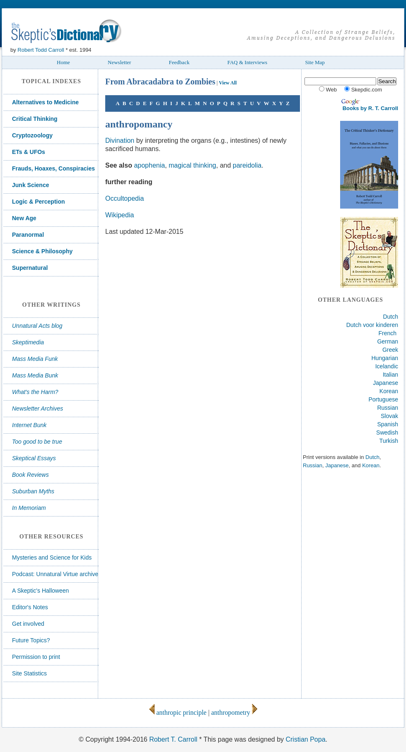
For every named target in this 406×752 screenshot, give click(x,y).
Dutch (390, 316)
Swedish (387, 432)
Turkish (388, 440)
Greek (390, 349)
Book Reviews (30, 474)
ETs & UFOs (28, 152)
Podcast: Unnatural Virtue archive (55, 574)
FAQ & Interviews (247, 62)
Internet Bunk (29, 425)
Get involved (28, 623)
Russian (387, 407)
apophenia (149, 165)
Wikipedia (119, 215)
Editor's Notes (30, 607)
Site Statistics (29, 673)
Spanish (387, 424)
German (387, 341)
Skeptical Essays (34, 458)
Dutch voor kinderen (372, 325)
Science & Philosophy (42, 251)
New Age (24, 218)
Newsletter (119, 62)
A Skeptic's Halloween (40, 590)
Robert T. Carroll (173, 739)
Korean (388, 391)
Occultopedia (124, 198)
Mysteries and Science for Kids (52, 557)
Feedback (179, 62)
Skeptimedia (28, 342)
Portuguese (383, 399)
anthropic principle (177, 712)
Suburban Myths (33, 491)
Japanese (385, 383)
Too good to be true (37, 441)
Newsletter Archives (37, 408)
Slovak (389, 416)
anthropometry (234, 712)
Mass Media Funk (35, 359)
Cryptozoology (32, 135)
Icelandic (386, 366)
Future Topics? (31, 640)
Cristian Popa (305, 739)
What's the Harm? (35, 392)
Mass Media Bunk (35, 375)
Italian (390, 374)
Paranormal (28, 234)
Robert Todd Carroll (40, 50)
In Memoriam (29, 508)
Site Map (314, 62)
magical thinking (192, 165)
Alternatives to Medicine (45, 102)
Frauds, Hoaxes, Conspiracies (53, 168)
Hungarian (384, 358)
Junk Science (30, 185)
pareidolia (247, 165)
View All (228, 83)
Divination (119, 140)
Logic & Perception (38, 201)
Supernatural (30, 267)
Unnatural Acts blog (37, 325)
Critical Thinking (35, 118)
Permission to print (36, 656)
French (388, 333)
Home (63, 62)
